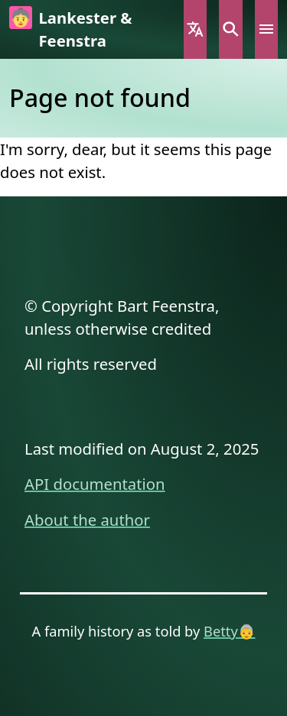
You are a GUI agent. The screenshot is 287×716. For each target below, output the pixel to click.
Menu (266, 29)
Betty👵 (229, 630)
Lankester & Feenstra (85, 29)
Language (195, 29)
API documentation (94, 483)
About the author (87, 519)
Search (230, 29)
